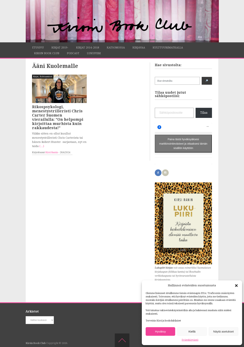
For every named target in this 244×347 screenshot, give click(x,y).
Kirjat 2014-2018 (87, 47)
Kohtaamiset (46, 76)
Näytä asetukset (223, 331)
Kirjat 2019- (59, 47)
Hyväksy (160, 331)
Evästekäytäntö (190, 340)
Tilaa (203, 112)
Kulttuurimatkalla (168, 47)
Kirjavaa (138, 47)
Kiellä (192, 331)
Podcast (73, 53)
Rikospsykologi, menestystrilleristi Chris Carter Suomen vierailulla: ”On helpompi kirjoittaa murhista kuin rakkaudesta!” (57, 117)
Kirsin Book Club (46, 53)
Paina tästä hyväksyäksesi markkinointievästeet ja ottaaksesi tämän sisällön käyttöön (183, 144)
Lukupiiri (94, 53)
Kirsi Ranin (51, 152)
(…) (41, 146)
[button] (236, 285)
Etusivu (38, 47)
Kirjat (36, 76)
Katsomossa (116, 47)
